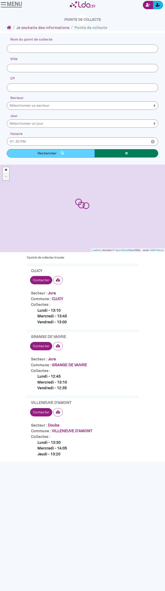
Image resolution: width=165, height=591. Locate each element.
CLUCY (36, 271)
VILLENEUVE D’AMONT (51, 403)
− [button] (6, 177)
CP (12, 78)
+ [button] (6, 170)
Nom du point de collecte (31, 39)
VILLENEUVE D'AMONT (72, 431)
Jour (14, 116)
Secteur (16, 98)
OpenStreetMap (124, 250)
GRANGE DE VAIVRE (48, 337)
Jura (52, 293)
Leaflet (96, 250)
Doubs (53, 425)
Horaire (16, 134)
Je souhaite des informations (42, 28)
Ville (14, 59)
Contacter (41, 280)
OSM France (157, 250)
